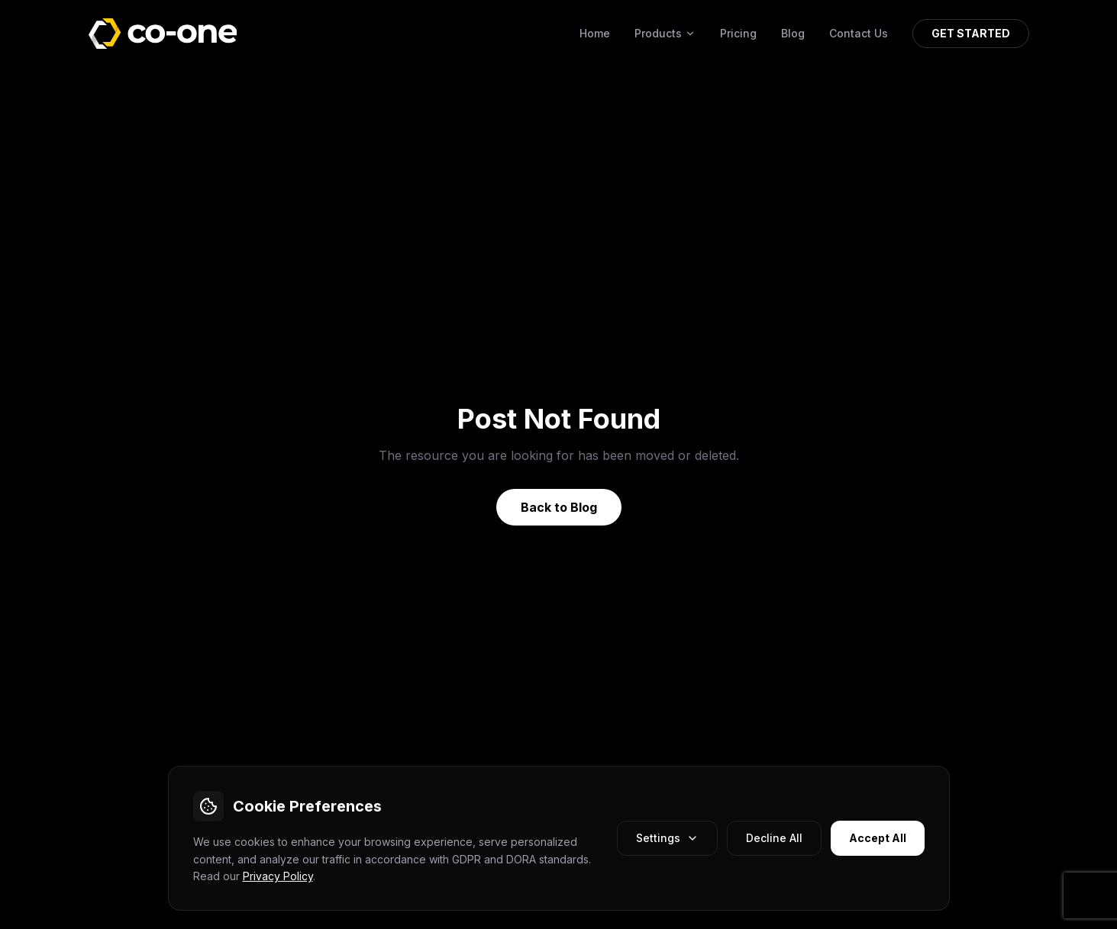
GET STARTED (970, 33)
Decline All (774, 837)
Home (594, 33)
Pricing (738, 33)
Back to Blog (559, 507)
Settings (667, 837)
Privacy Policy (278, 876)
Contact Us (858, 33)
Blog (793, 33)
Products (665, 33)
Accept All (877, 837)
